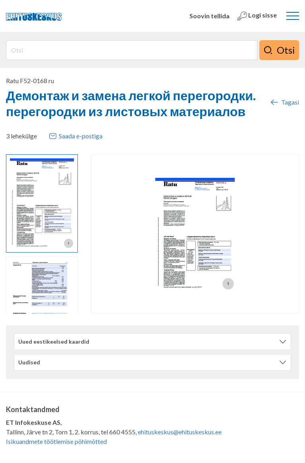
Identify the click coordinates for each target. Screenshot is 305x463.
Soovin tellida (209, 15)
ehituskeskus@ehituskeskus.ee (180, 432)
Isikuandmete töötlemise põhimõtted (56, 441)
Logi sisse (257, 16)
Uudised (29, 362)
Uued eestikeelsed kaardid (53, 341)
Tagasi (284, 102)
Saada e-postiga (75, 136)
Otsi (279, 50)
